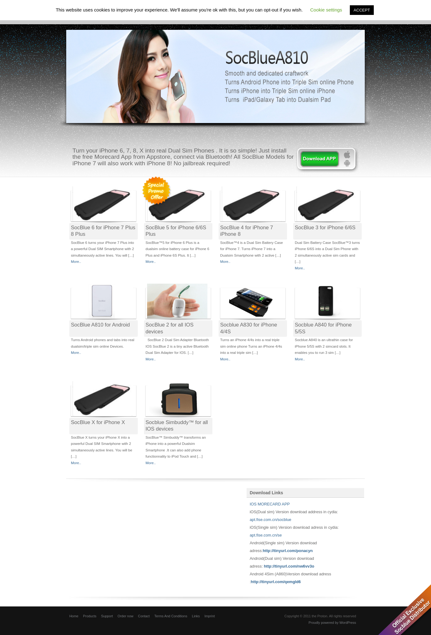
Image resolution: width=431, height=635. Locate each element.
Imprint (209, 616)
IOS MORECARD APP (270, 504)
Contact (144, 616)
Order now (125, 616)
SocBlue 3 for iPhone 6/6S (325, 228)
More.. (76, 261)
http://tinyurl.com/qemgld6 (276, 581)
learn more (327, 160)
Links (196, 616)
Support (107, 616)
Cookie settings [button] (326, 9)
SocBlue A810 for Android (100, 325)
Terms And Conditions (170, 616)
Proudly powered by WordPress (332, 622)
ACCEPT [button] (362, 10)
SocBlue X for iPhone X (98, 422)
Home (73, 616)
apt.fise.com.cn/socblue (270, 519)
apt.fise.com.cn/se (266, 535)
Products (89, 616)
